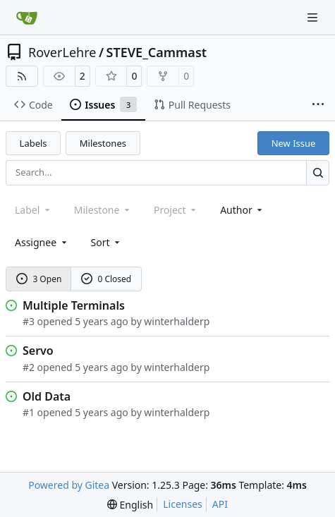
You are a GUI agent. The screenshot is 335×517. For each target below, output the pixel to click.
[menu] (107, 242)
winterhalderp (176, 321)
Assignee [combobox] (42, 242)
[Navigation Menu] (314, 17)
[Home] (27, 17)
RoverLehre (62, 52)
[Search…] (317, 172)
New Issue (294, 143)
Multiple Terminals (74, 305)
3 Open (39, 279)
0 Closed (106, 279)
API (220, 504)
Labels (33, 143)
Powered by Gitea (68, 485)
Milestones (103, 143)
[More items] (318, 105)
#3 (29, 321)
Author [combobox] (242, 210)
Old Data (47, 396)
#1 (29, 412)
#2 (29, 367)
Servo (38, 350)
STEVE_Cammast (156, 52)
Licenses (182, 504)
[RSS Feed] (22, 76)
